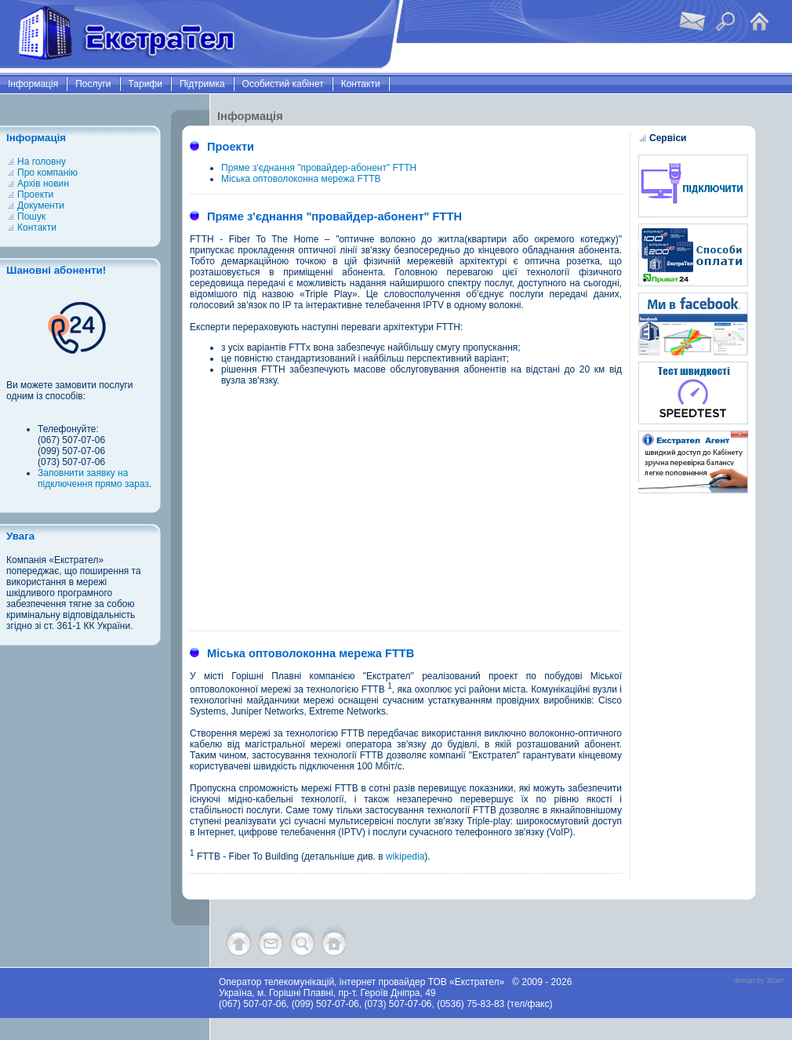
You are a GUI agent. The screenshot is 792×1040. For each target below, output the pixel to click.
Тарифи (145, 83)
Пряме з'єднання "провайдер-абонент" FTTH (318, 167)
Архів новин (43, 183)
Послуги (93, 83)
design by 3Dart (758, 980)
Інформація (33, 83)
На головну (41, 161)
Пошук (31, 216)
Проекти (35, 194)
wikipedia (405, 856)
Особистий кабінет (283, 83)
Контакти (360, 83)
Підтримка (202, 83)
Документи (40, 205)
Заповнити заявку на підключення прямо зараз (93, 478)
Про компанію (47, 172)
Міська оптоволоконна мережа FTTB (301, 178)
